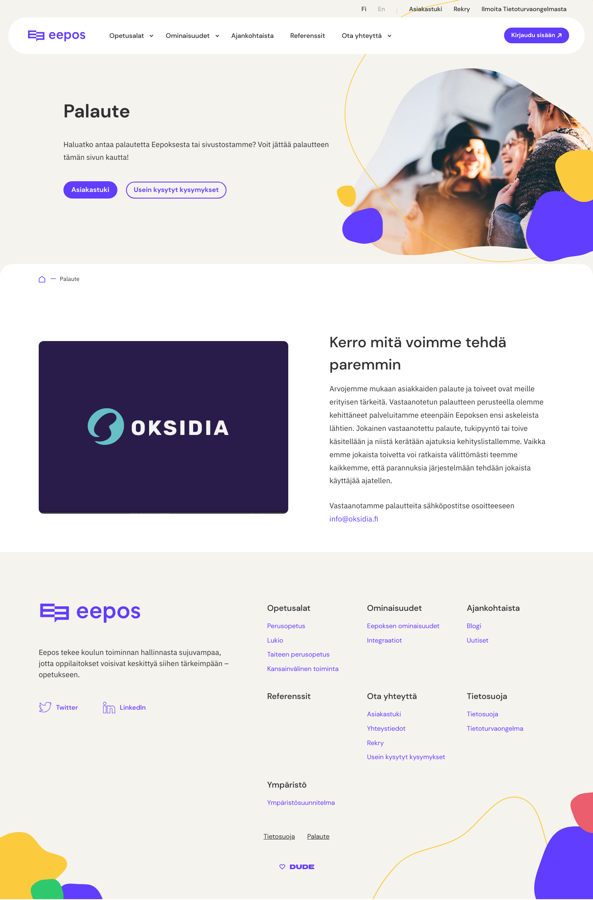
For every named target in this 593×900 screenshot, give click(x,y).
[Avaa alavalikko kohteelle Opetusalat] (150, 36)
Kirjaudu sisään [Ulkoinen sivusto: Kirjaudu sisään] (534, 35)
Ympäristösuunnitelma (301, 803)
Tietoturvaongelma (495, 729)
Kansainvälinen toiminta (303, 669)
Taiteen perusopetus (298, 655)
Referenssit (302, 35)
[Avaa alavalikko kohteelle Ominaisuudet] (213, 36)
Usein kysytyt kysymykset (191, 190)
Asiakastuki (425, 9)
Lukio (275, 640)
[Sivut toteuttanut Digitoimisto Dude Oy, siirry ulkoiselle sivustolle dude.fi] (296, 867)
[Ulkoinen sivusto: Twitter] (58, 707)
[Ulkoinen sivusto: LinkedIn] (124, 708)
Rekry (462, 9)
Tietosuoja (487, 697)
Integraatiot (384, 640)
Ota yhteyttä (357, 35)
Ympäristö (287, 785)
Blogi (474, 626)
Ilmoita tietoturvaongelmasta (524, 9)
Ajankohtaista (247, 35)
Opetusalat (126, 35)
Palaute (318, 837)
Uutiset (478, 640)
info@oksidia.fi (353, 519)
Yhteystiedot (386, 729)
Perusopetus (286, 626)
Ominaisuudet (185, 35)
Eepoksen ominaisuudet (403, 626)
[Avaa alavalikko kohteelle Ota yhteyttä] (383, 36)
